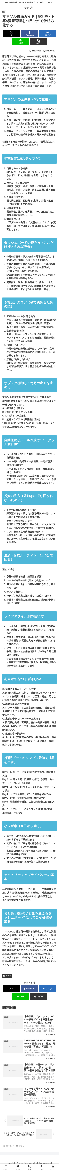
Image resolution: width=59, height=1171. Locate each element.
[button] (38, 41)
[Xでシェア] (11, 33)
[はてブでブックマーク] (48, 33)
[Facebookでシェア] (29, 33)
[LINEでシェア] (20, 41)
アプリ (7, 976)
